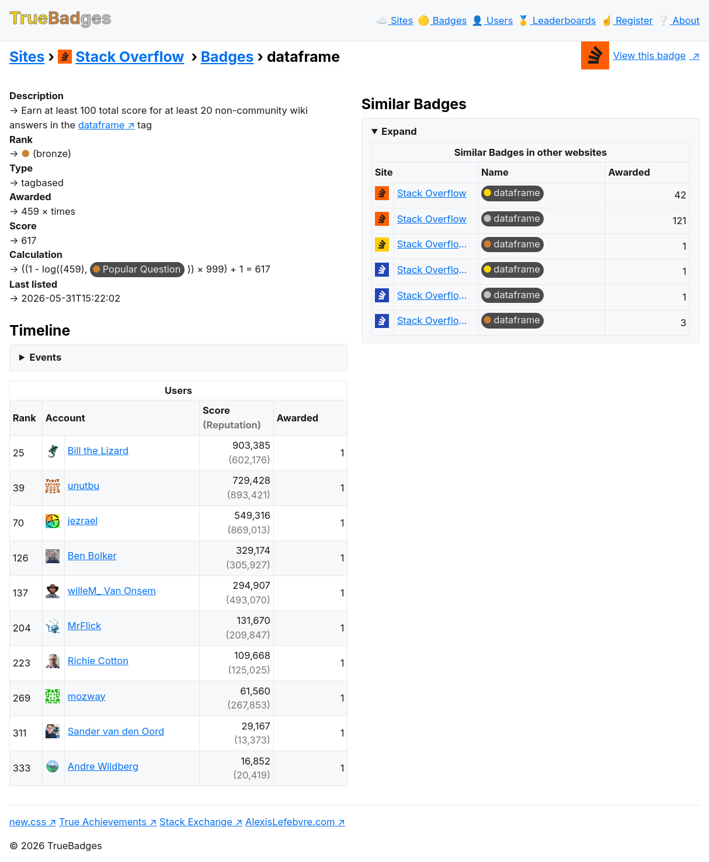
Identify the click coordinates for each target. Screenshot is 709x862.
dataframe (516, 192)
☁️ (394, 20)
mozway (87, 696)
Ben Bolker (92, 555)
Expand (398, 131)
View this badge (633, 55)
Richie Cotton (98, 660)
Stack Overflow (121, 56)
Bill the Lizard (98, 450)
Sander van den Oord (116, 731)
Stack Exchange (195, 822)
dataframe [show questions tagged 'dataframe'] (101, 125)
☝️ (627, 20)
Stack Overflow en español (432, 244)
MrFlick (84, 625)
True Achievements (103, 822)
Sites (26, 56)
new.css (27, 822)
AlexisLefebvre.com (290, 822)
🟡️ (442, 20)
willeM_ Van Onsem (112, 590)
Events (45, 357)
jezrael (83, 520)
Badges (227, 56)
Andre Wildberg (103, 766)
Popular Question (142, 269)
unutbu (83, 485)
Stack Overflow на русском (432, 269)
